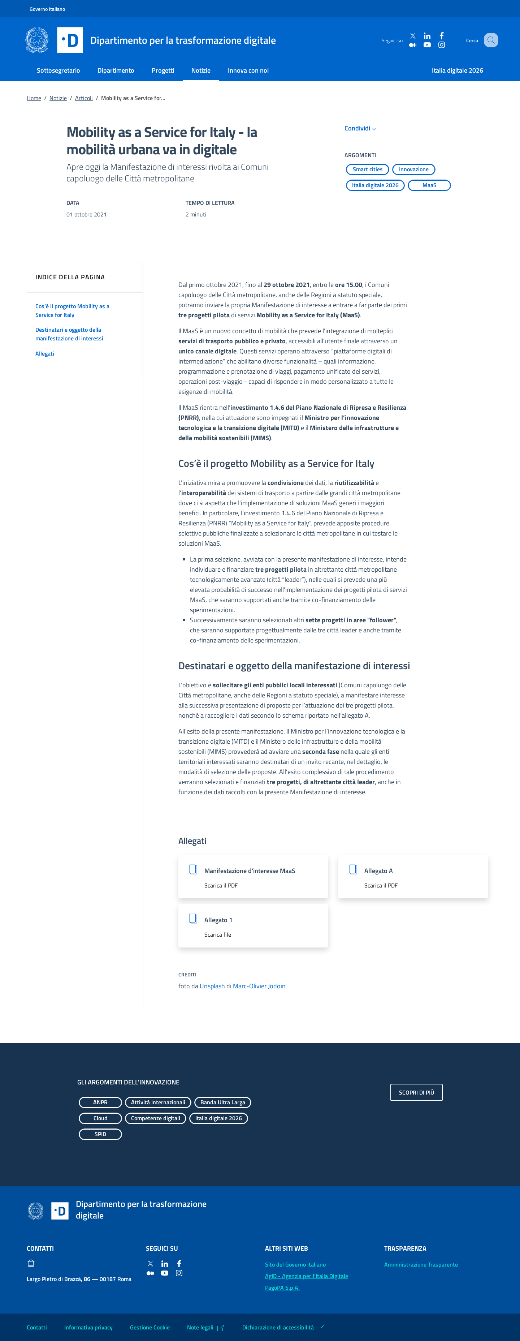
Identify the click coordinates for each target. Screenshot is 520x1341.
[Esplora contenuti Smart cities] (367, 169)
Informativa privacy (88, 1327)
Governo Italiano (47, 9)
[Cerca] (489, 40)
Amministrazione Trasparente (421, 1264)
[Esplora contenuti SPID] (100, 1134)
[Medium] (407, 44)
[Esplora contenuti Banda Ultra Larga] (222, 1102)
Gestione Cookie (150, 1327)
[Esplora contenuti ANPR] (100, 1102)
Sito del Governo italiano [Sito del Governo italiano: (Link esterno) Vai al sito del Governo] (295, 1264)
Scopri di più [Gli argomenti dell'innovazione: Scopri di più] (416, 1092)
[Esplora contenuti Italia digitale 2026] (375, 185)
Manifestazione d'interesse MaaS (249, 871)
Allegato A (378, 871)
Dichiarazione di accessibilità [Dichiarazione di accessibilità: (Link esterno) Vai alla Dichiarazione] (278, 1327)
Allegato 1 (218, 920)
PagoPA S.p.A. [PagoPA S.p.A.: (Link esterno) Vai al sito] (282, 1287)
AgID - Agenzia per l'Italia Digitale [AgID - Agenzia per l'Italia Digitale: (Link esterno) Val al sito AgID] (306, 1276)
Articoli (84, 98)
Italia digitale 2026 (457, 70)
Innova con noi (248, 70)
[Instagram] (436, 44)
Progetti (163, 70)
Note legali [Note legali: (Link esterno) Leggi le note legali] (200, 1327)
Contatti (37, 1327)
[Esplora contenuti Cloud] (100, 1118)
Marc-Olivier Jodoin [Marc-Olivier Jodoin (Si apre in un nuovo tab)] (259, 986)
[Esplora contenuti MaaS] (429, 185)
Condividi (361, 128)
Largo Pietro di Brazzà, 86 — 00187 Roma (79, 1279)
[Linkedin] (421, 35)
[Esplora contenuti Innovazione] (414, 169)
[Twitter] (407, 35)
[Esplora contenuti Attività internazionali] (158, 1102)
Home (34, 98)
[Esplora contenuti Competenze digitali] (155, 1118)
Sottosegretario (58, 70)
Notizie (201, 70)
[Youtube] (421, 44)
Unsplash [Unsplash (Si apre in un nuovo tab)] (212, 986)
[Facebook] (436, 35)
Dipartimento (116, 70)
